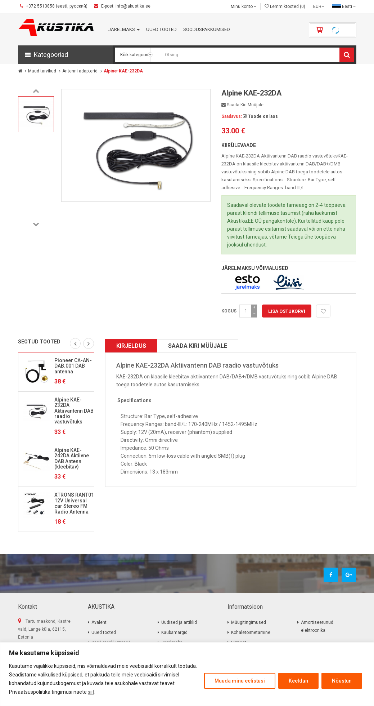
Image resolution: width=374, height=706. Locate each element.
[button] (65, 54)
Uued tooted (103, 632)
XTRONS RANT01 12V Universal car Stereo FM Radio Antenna (74, 503)
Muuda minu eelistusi (240, 681)
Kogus (228, 311)
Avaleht (99, 622)
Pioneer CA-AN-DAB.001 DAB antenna (73, 366)
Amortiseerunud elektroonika (317, 626)
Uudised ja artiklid (179, 622)
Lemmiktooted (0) (285, 6)
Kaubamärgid (174, 632)
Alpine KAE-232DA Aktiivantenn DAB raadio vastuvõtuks (74, 411)
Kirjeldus (131, 345)
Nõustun (342, 681)
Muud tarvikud (42, 71)
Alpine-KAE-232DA (123, 71)
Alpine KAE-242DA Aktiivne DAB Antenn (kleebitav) (71, 458)
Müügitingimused (248, 622)
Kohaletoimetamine (250, 632)
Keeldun (298, 681)
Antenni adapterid (80, 71)
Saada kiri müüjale (242, 104)
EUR (318, 6)
